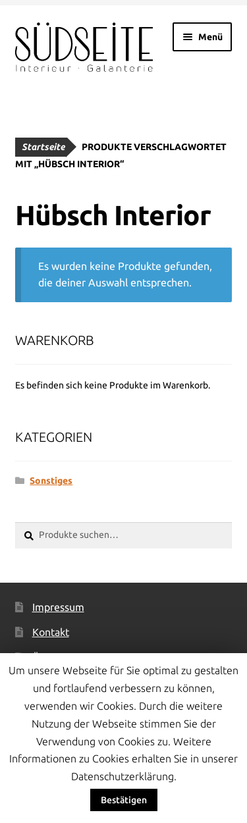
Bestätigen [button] (124, 800)
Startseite (43, 147)
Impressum (58, 607)
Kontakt (50, 632)
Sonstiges (51, 480)
